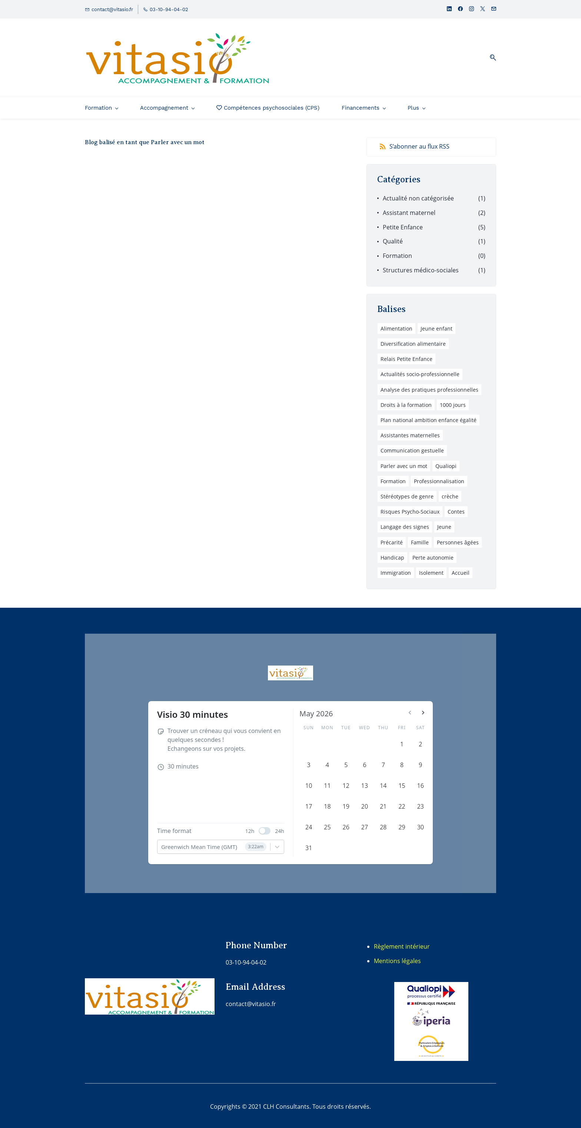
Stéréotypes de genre (407, 493)
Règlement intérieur (402, 944)
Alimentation (396, 325)
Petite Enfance (403, 224)
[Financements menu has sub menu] (363, 105)
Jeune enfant (436, 325)
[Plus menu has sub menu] (462, 105)
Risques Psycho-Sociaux (410, 508)
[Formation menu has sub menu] (101, 105)
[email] (493, 9)
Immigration (396, 570)
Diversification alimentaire (413, 341)
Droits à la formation (406, 402)
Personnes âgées (458, 539)
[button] (490, 56)
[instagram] (471, 9)
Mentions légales (397, 958)
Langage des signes (405, 524)
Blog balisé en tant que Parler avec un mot (145, 139)
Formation (397, 253)
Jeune (444, 524)
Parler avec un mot (404, 463)
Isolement (431, 570)
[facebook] (460, 9)
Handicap (392, 554)
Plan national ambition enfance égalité (429, 417)
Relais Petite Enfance (406, 356)
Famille (420, 539)
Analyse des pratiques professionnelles (429, 387)
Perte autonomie (433, 554)
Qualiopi (445, 463)
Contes (456, 508)
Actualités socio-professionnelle (420, 371)
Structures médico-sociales (421, 267)
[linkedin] (449, 9)
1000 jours (453, 402)
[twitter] (482, 9)
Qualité (393, 239)
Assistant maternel (409, 210)
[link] (431, 985)
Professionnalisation (439, 478)
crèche (450, 493)
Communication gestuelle (412, 448)
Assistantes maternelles (410, 433)
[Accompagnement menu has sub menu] (167, 105)
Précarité (392, 539)
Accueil (460, 570)
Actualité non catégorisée (418, 196)
